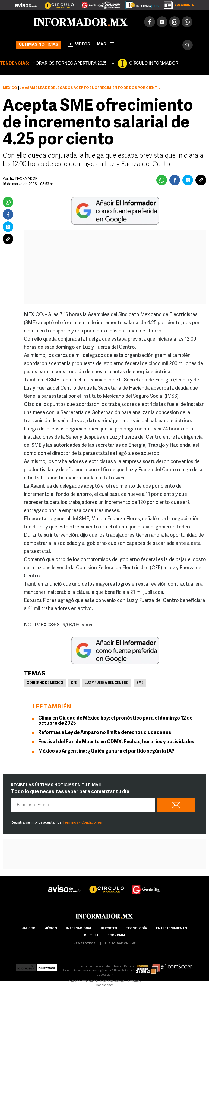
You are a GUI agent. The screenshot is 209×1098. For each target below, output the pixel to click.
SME (139, 683)
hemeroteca (84, 943)
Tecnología (136, 928)
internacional (79, 928)
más (105, 44)
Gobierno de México (45, 683)
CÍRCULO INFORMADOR (153, 63)
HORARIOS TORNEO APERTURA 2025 (69, 63)
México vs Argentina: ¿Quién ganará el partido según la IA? (106, 751)
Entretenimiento (171, 928)
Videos (79, 44)
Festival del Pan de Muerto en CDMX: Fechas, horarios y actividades (116, 742)
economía (116, 935)
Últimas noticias (38, 45)
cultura (91, 935)
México (10, 88)
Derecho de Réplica (110, 981)
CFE (74, 683)
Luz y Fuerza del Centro (107, 683)
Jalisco (28, 928)
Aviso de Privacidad (82, 981)
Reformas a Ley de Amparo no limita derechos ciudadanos (104, 732)
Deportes (109, 928)
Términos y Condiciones (82, 822)
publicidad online (120, 943)
